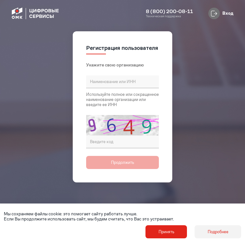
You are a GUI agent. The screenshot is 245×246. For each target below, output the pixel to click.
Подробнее (218, 231)
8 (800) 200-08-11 (169, 11)
